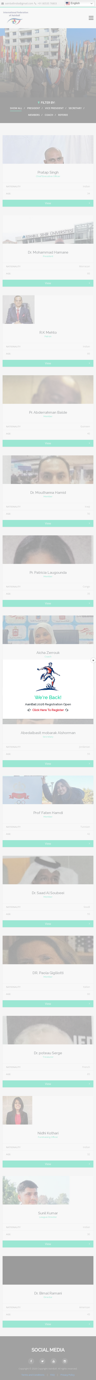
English (73, 3)
